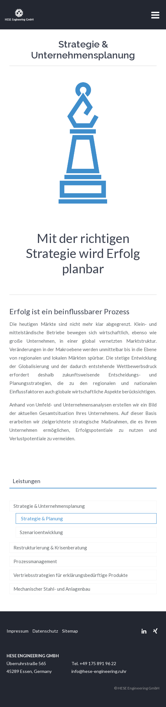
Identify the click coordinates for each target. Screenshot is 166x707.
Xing (155, 631)
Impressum (18, 631)
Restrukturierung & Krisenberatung (50, 547)
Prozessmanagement (35, 561)
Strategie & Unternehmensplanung (49, 506)
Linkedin (144, 631)
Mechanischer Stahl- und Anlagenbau (51, 589)
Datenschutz (45, 631)
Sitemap (70, 631)
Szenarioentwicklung (41, 532)
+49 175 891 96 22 (98, 663)
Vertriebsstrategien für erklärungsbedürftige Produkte (70, 575)
